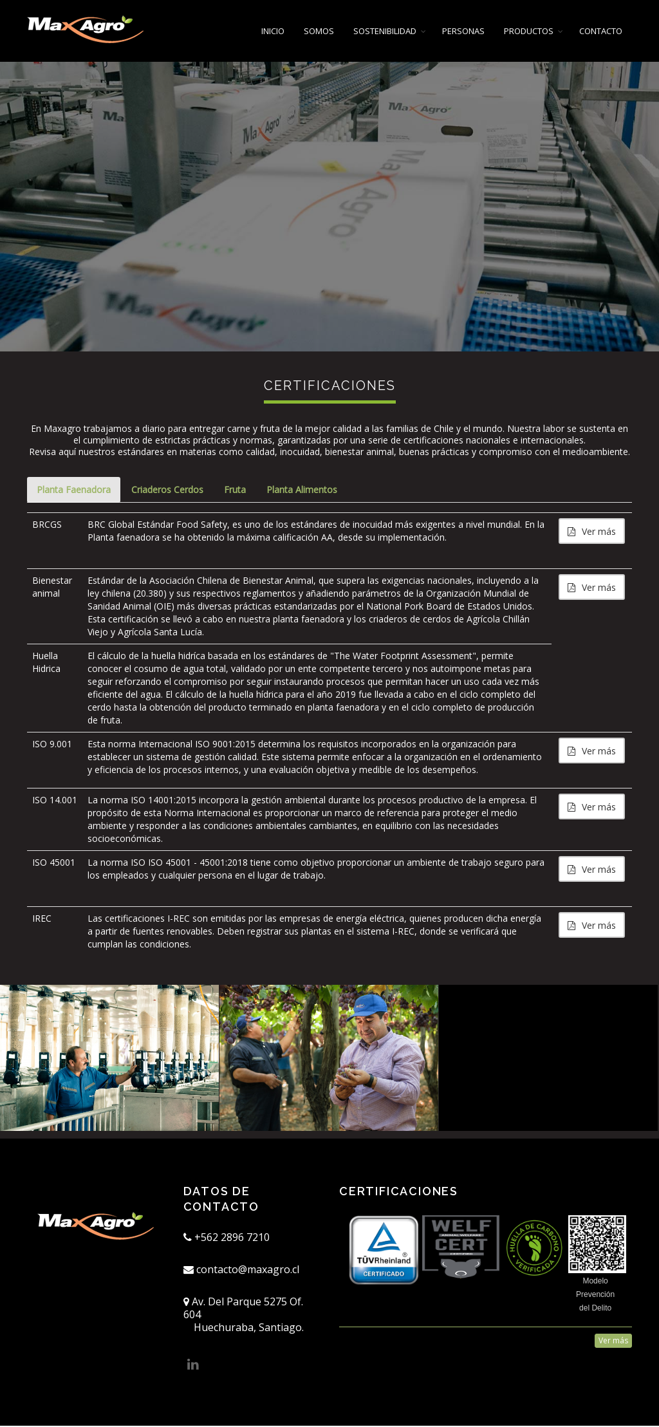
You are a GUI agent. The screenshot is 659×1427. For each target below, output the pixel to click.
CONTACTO (600, 31)
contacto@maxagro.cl (241, 1271)
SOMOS (319, 31)
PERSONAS (463, 31)
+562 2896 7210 (226, 1238)
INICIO (272, 31)
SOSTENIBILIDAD (384, 31)
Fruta (238, 490)
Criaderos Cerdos (169, 490)
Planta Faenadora (74, 490)
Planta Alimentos (306, 490)
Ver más (592, 533)
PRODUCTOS (528, 31)
